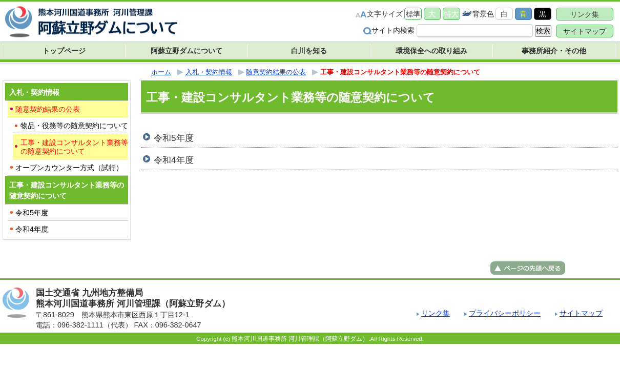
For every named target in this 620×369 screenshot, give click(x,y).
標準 (413, 14)
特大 (451, 14)
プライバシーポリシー (505, 313)
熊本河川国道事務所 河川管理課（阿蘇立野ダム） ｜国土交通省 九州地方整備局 (92, 21)
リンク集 (584, 14)
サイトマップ (584, 31)
